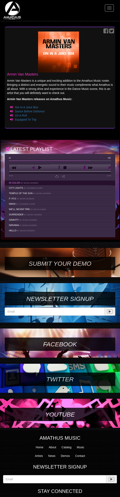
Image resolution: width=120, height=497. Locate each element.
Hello (22, 230)
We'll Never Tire (27, 209)
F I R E (21, 198)
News (51, 455)
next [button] (98, 167)
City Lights (26, 188)
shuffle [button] (63, 176)
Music (80, 447)
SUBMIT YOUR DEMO (60, 263)
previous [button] (21, 167)
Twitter (60, 379)
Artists (39, 455)
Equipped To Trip (25, 119)
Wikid (22, 204)
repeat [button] (57, 176)
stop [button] (72, 167)
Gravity (23, 220)
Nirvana (23, 225)
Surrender (25, 214)
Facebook (60, 344)
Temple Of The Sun (30, 193)
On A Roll (21, 115)
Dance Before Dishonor (30, 111)
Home (39, 447)
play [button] (47, 167)
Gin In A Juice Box (26, 107)
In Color (23, 183)
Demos (65, 455)
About (52, 447)
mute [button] (10, 158)
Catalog (66, 447)
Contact (80, 455)
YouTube (60, 414)
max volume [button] (109, 158)
